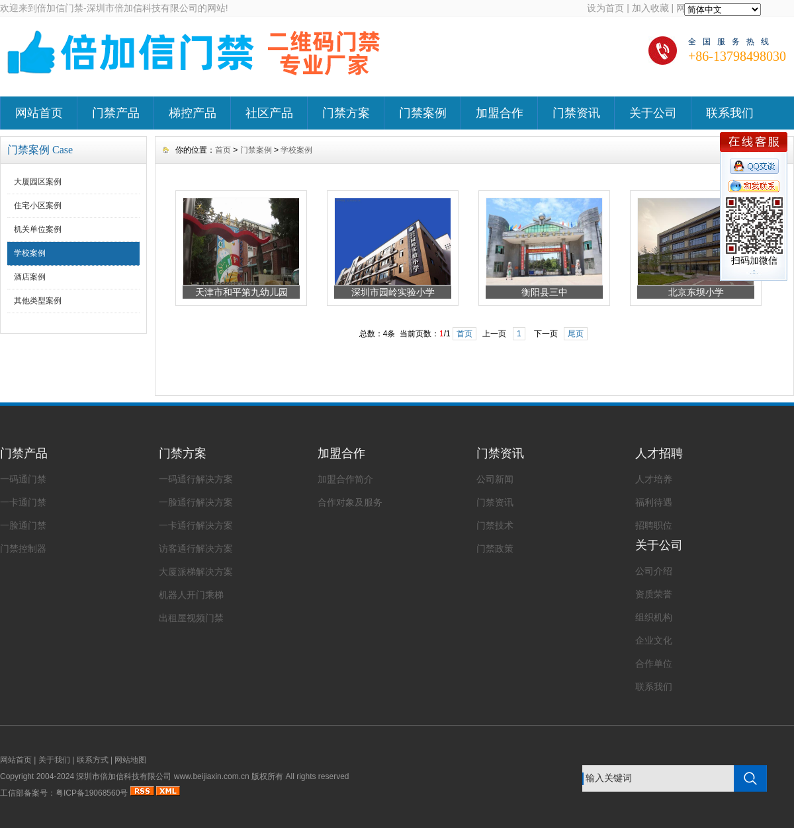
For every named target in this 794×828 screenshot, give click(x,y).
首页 (223, 150)
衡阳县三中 (544, 292)
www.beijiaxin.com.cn (211, 776)
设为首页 (605, 8)
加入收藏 (650, 8)
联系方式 (93, 760)
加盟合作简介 (345, 479)
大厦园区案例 (38, 181)
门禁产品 (116, 113)
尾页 (576, 333)
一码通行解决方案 (196, 479)
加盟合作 (499, 113)
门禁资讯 (576, 113)
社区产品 (269, 113)
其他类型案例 (38, 300)
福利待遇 (653, 502)
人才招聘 (659, 453)
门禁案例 (423, 113)
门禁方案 (346, 113)
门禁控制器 (23, 548)
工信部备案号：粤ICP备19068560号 (64, 793)
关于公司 (653, 113)
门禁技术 (494, 525)
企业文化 (653, 640)
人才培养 (653, 479)
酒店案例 (30, 277)
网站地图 (130, 760)
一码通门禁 (23, 479)
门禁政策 (494, 548)
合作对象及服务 (350, 502)
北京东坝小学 (696, 292)
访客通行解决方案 (196, 548)
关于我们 (54, 760)
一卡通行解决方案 (196, 525)
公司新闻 (494, 479)
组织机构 (653, 617)
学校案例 (30, 253)
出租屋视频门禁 (191, 618)
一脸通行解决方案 (196, 502)
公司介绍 (653, 571)
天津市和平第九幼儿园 (241, 292)
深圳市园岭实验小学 (393, 292)
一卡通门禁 (23, 502)
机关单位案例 (38, 229)
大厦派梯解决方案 (196, 571)
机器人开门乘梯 (191, 594)
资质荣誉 (653, 594)
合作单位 (653, 663)
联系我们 (730, 113)
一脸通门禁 (23, 525)
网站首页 (39, 113)
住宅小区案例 (38, 205)
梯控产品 (192, 113)
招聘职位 (653, 525)
